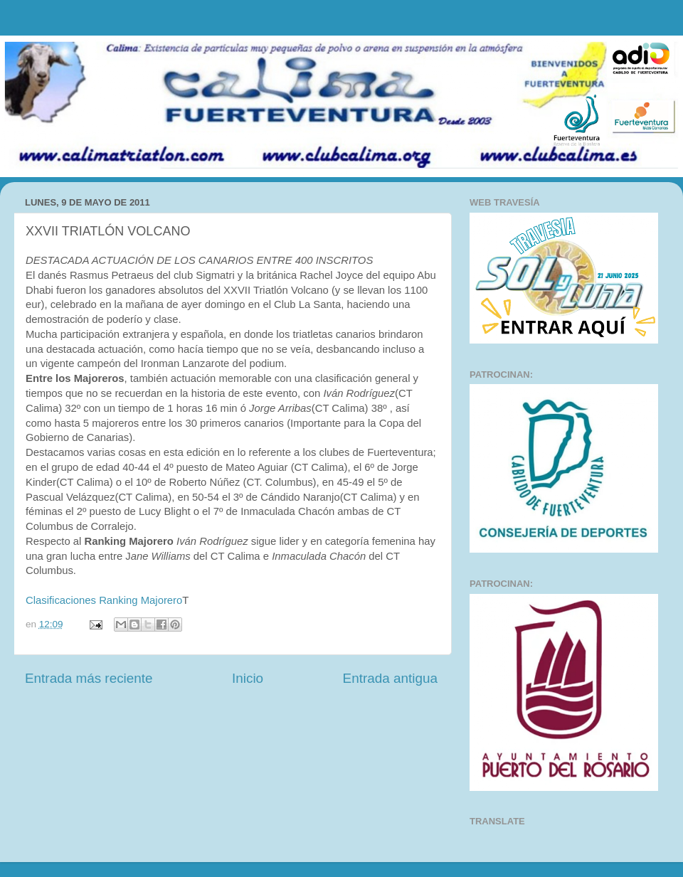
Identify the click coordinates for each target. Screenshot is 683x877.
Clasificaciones (61, 600)
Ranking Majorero (140, 600)
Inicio (247, 678)
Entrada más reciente (89, 678)
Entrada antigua (390, 678)
